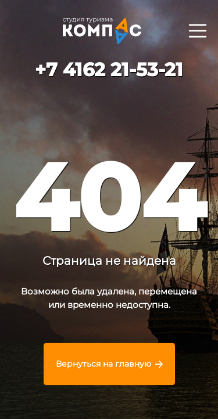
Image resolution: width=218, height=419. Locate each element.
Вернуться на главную (103, 363)
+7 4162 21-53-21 (109, 69)
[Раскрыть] (197, 30)
